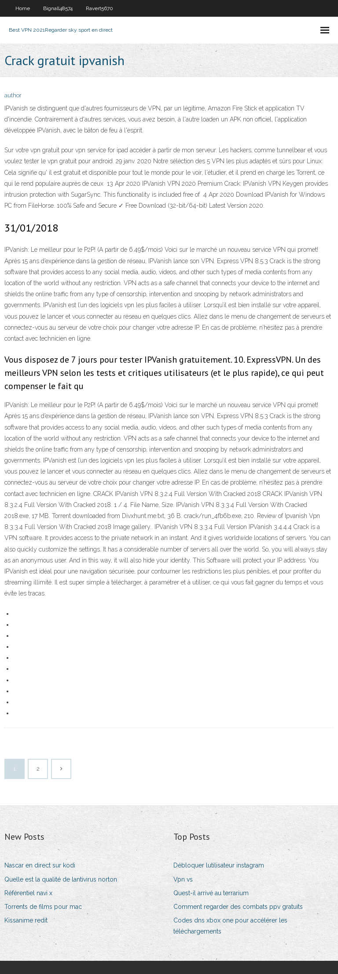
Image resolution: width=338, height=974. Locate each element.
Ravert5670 (99, 8)
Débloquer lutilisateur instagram (218, 865)
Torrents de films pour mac (43, 906)
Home (22, 8)
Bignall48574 (58, 8)
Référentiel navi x (28, 893)
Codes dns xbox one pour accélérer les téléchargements (230, 926)
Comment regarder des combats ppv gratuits (238, 906)
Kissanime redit (26, 920)
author (13, 95)
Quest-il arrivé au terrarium (211, 893)
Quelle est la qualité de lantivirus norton (60, 879)
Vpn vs (183, 879)
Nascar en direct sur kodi (39, 865)
